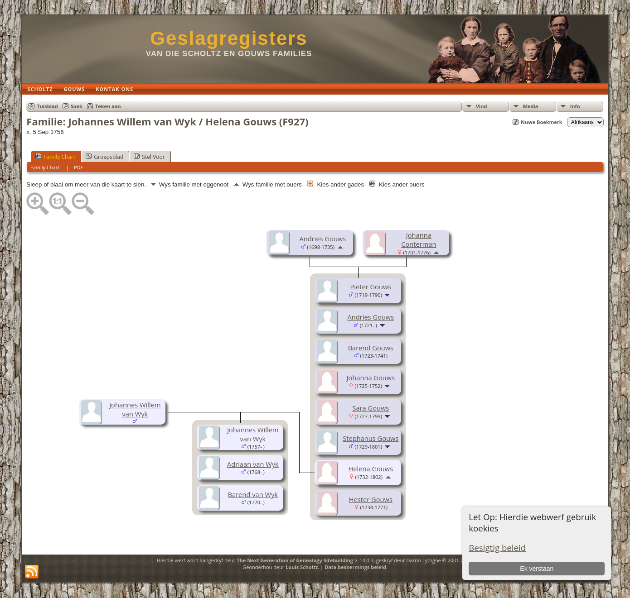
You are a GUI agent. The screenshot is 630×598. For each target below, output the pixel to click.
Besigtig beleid (497, 547)
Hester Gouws (371, 499)
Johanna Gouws (371, 377)
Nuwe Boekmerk (541, 122)
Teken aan (108, 106)
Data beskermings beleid (355, 567)
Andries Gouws (322, 238)
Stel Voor (149, 157)
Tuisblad (47, 106)
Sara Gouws (370, 407)
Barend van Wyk (253, 494)
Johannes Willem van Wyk (134, 409)
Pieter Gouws (370, 286)
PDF (78, 167)
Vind (481, 106)
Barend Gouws (370, 347)
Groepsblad (104, 157)
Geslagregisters (229, 38)
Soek (76, 106)
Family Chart (55, 157)
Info (575, 106)
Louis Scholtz (302, 567)
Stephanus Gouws (370, 438)
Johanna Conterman (418, 239)
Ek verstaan (536, 568)
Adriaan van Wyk (253, 464)
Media (530, 106)
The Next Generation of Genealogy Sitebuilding (295, 560)
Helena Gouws (370, 468)
